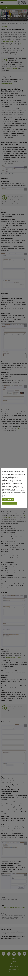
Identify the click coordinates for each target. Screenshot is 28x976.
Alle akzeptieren (8, 499)
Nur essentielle (6, 494)
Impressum (5, 505)
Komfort (5, 495)
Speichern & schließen (10, 503)
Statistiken (5, 497)
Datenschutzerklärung (19, 492)
